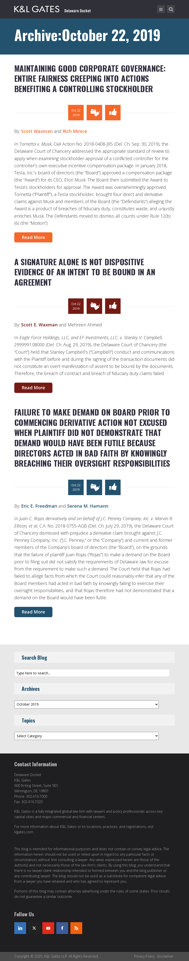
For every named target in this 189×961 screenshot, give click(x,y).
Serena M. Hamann (87, 506)
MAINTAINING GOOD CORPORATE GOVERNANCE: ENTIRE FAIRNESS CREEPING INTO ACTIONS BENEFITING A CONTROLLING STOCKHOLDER (90, 78)
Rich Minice (75, 131)
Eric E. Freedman (39, 506)
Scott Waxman (37, 131)
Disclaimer (165, 956)
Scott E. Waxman (39, 325)
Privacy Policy (144, 956)
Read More (33, 237)
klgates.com (23, 832)
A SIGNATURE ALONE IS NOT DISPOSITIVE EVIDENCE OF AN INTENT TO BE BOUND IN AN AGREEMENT (84, 272)
